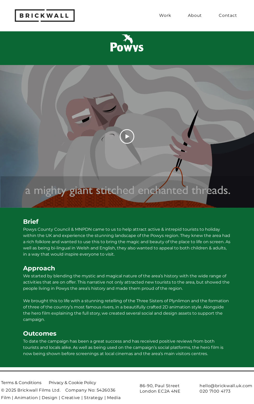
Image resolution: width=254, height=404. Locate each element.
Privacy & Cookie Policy (72, 382)
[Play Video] (127, 136)
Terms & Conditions (21, 382)
